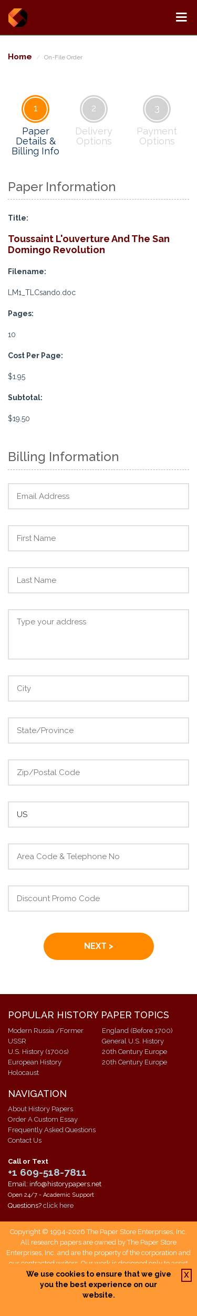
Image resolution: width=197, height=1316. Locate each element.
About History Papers (40, 1109)
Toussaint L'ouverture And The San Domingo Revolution (89, 244)
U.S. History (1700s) (38, 1052)
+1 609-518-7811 (47, 1172)
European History (34, 1062)
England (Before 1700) (137, 1031)
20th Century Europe (134, 1052)
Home (20, 56)
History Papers (17, 17)
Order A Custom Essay (43, 1119)
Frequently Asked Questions (52, 1130)
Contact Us (25, 1140)
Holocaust (23, 1073)
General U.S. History (133, 1041)
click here (58, 1205)
